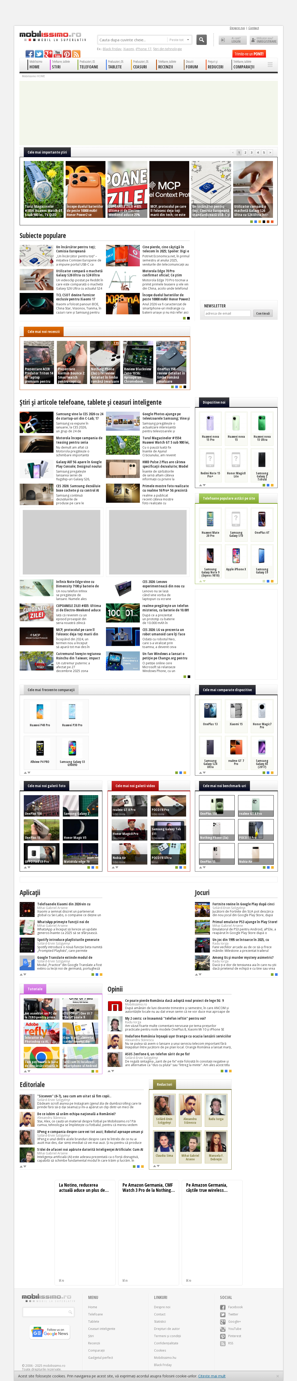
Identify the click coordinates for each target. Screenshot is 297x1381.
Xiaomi (128, 48)
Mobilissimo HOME (33, 76)
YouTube (230, 1329)
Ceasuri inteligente (101, 1329)
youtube (58, 54)
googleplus (48, 54)
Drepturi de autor (167, 1329)
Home (92, 1307)
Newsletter (215, 306)
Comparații (96, 1350)
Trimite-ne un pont (249, 54)
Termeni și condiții (167, 1336)
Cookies (160, 1350)
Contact (253, 28)
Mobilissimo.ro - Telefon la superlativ (52, 36)
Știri (91, 1336)
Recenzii (94, 1343)
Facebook (231, 1307)
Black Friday (112, 48)
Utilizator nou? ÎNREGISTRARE (264, 40)
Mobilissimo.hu (165, 1357)
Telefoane (95, 1314)
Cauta (201, 40)
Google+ (230, 1321)
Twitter (229, 1314)
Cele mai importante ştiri (47, 152)
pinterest (67, 54)
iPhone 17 (143, 48)
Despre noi (237, 28)
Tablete (93, 1321)
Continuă (263, 313)
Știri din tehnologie (167, 48)
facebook (30, 54)
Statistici (160, 1321)
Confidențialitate (166, 1343)
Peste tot (179, 39)
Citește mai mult (212, 1376)
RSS (226, 1343)
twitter (39, 54)
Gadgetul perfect (100, 1357)
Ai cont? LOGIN (233, 40)
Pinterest (230, 1336)
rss (76, 54)
